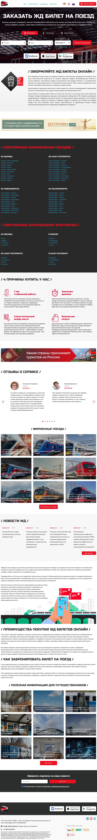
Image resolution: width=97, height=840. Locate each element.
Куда (29, 39)
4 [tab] (49, 421)
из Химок (52, 238)
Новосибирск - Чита (7, 206)
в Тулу (3, 238)
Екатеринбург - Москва (56, 193)
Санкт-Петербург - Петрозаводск (60, 167)
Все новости (89, 553)
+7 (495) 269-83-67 (9, 829)
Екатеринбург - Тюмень (56, 197)
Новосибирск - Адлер (8, 197)
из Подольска (53, 240)
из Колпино (52, 264)
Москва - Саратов (7, 178)
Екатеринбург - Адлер (56, 195)
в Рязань (4, 240)
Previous (3, 401)
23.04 (56, 46)
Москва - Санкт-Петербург (10, 161)
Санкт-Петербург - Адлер (57, 180)
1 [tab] (42, 421)
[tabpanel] (28, 396)
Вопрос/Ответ (33, 4)
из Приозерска (54, 260)
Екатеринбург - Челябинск (57, 199)
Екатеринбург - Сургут (56, 204)
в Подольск (5, 245)
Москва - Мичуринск (8, 176)
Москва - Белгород (7, 171)
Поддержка (44, 4)
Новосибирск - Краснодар (10, 195)
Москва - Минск (6, 167)
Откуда (3, 39)
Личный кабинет (88, 4)
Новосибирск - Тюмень (8, 212)
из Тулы (51, 245)
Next (94, 401)
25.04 (65, 46)
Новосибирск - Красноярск (10, 199)
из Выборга (52, 258)
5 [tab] (52, 421)
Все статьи (48, 763)
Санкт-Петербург (12, 46)
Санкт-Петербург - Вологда (58, 171)
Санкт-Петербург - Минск (57, 174)
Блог (25, 4)
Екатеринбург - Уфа (55, 210)
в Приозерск (5, 260)
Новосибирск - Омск (8, 202)
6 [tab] (54, 421)
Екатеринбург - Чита (55, 206)
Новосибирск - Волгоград (9, 210)
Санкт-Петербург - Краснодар (59, 176)
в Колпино (4, 264)
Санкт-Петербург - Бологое (58, 165)
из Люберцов (53, 243)
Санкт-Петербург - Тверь (57, 163)
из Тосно (51, 262)
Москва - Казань (6, 165)
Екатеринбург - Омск (56, 202)
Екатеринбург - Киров (56, 208)
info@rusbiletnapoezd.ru (11, 826)
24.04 (60, 46)
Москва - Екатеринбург (8, 169)
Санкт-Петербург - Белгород (58, 178)
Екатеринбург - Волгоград (57, 212)
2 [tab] (45, 421)
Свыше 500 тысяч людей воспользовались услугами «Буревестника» (11, 534)
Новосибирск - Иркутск (9, 204)
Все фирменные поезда (48, 507)
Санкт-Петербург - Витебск (58, 169)
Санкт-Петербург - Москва (57, 161)
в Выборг (4, 258)
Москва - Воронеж (7, 163)
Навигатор (53, 4)
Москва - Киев (6, 174)
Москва (3, 46)
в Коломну (4, 243)
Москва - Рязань (6, 180)
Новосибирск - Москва (8, 193)
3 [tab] (47, 421)
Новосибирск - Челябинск (10, 208)
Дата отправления (62, 39)
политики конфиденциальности (55, 787)
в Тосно (3, 262)
